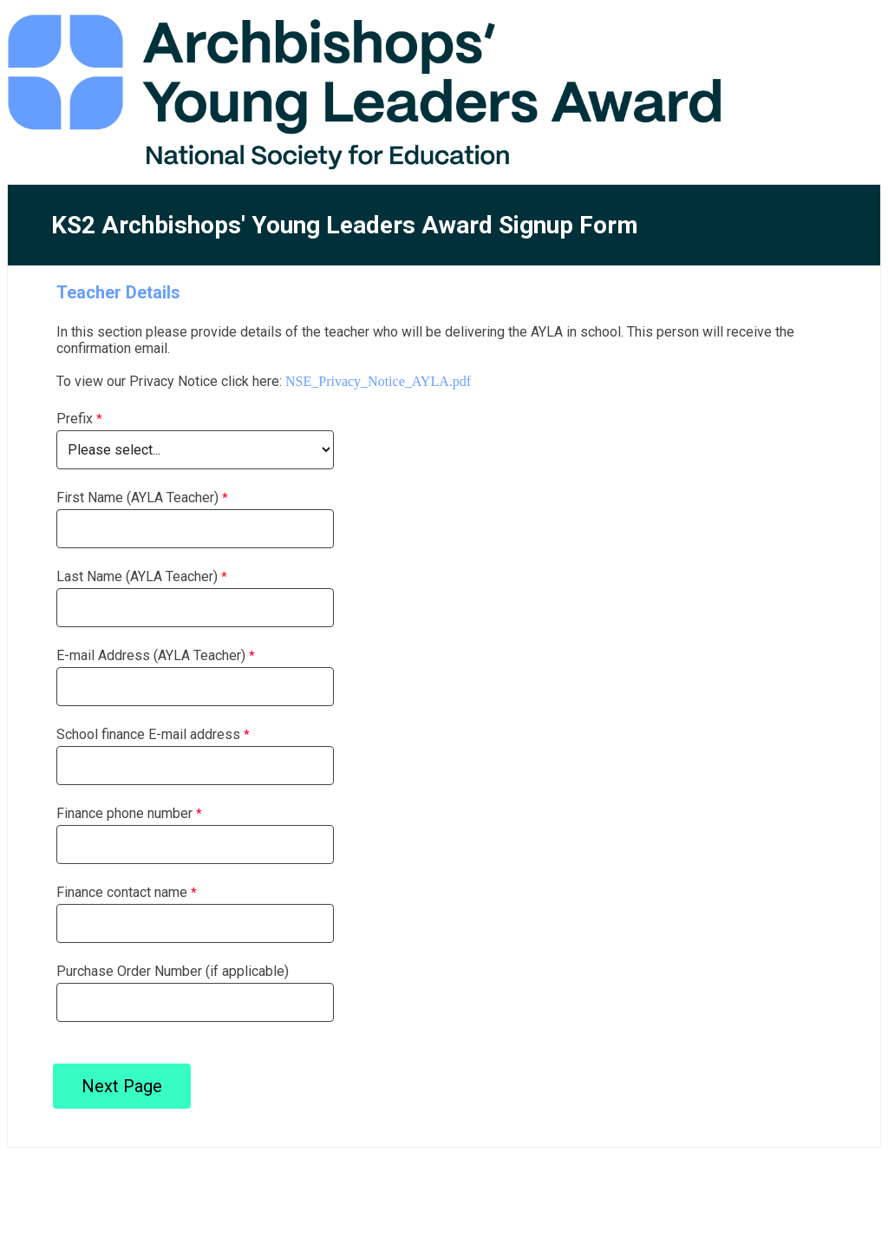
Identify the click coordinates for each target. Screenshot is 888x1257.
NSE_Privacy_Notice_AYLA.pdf (378, 381)
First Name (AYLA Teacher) (137, 497)
